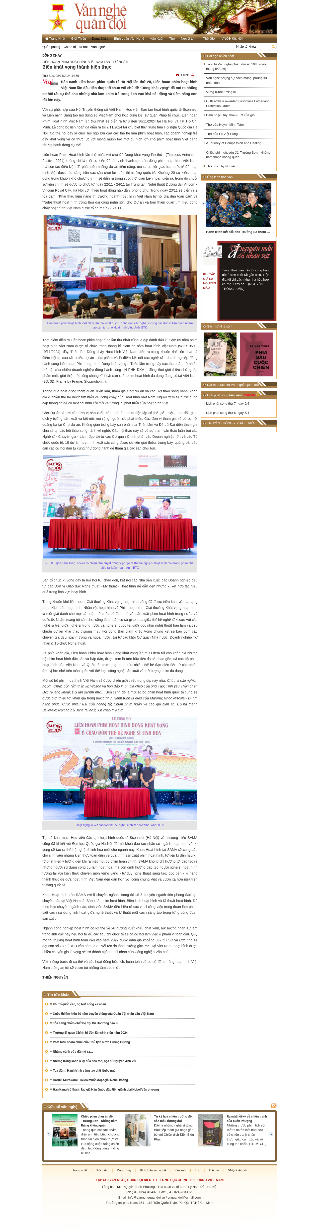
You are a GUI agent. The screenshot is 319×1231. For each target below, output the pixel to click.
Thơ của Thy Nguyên (221, 167)
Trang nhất (80, 1170)
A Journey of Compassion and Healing (233, 143)
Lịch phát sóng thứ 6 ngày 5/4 (227, 413)
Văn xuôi (156, 38)
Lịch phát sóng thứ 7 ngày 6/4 (227, 404)
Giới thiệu (78, 38)
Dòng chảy (100, 38)
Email (182, 75)
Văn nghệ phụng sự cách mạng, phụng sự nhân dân (236, 80)
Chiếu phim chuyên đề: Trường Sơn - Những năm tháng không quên (238, 155)
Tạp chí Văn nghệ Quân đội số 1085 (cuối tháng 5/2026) (236, 66)
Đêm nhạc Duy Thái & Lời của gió (230, 115)
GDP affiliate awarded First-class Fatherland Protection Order (238, 104)
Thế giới (209, 38)
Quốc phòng (51, 47)
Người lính (189, 38)
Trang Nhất (55, 38)
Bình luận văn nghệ (129, 38)
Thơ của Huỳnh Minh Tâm (225, 125)
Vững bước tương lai (221, 92)
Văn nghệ (98, 47)
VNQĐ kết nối (232, 38)
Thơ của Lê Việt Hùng (222, 134)
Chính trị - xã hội (75, 47)
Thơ (172, 38)
